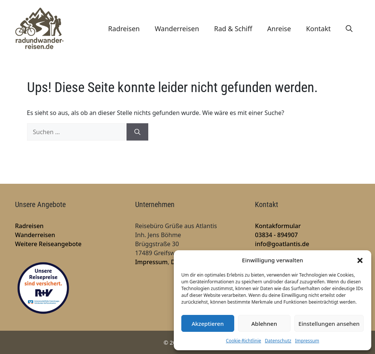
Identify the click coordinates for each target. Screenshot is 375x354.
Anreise (279, 28)
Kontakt (318, 28)
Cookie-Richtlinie (243, 340)
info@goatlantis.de (282, 244)
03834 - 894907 (276, 235)
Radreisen (124, 28)
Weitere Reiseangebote (48, 244)
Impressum (307, 340)
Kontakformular (278, 226)
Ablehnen (264, 323)
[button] (360, 260)
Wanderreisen (177, 28)
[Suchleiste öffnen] (349, 28)
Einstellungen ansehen (329, 323)
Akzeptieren (207, 323)
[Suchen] (137, 132)
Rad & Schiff (233, 28)
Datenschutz (278, 340)
